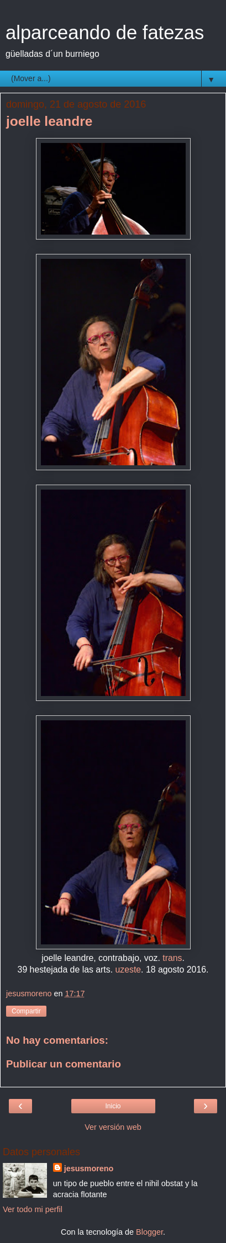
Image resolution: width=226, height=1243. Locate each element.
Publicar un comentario (63, 1064)
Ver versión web (113, 1127)
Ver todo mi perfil (32, 1209)
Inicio (112, 1106)
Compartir (26, 1011)
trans (172, 958)
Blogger (149, 1232)
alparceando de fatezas (105, 32)
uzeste (128, 969)
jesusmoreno (89, 1168)
